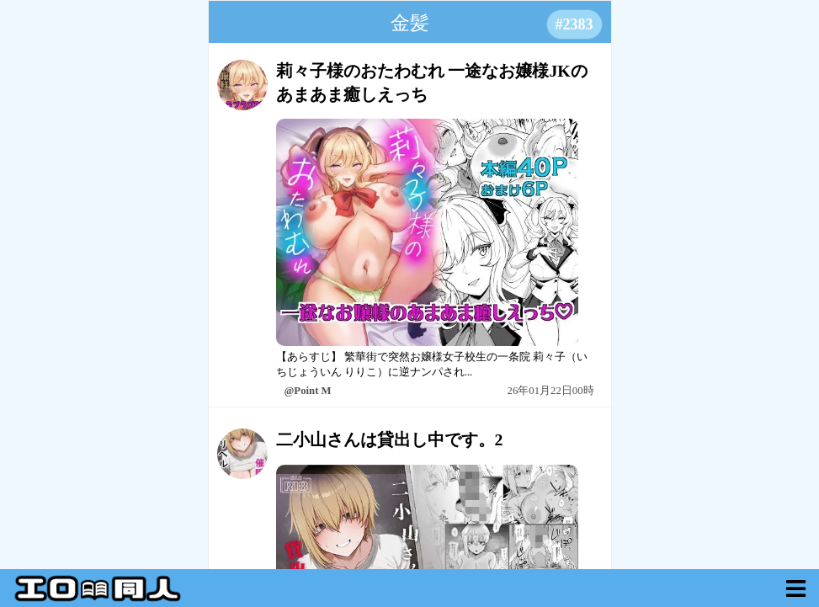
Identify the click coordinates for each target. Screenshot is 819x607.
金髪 (410, 23)
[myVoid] (796, 588)
